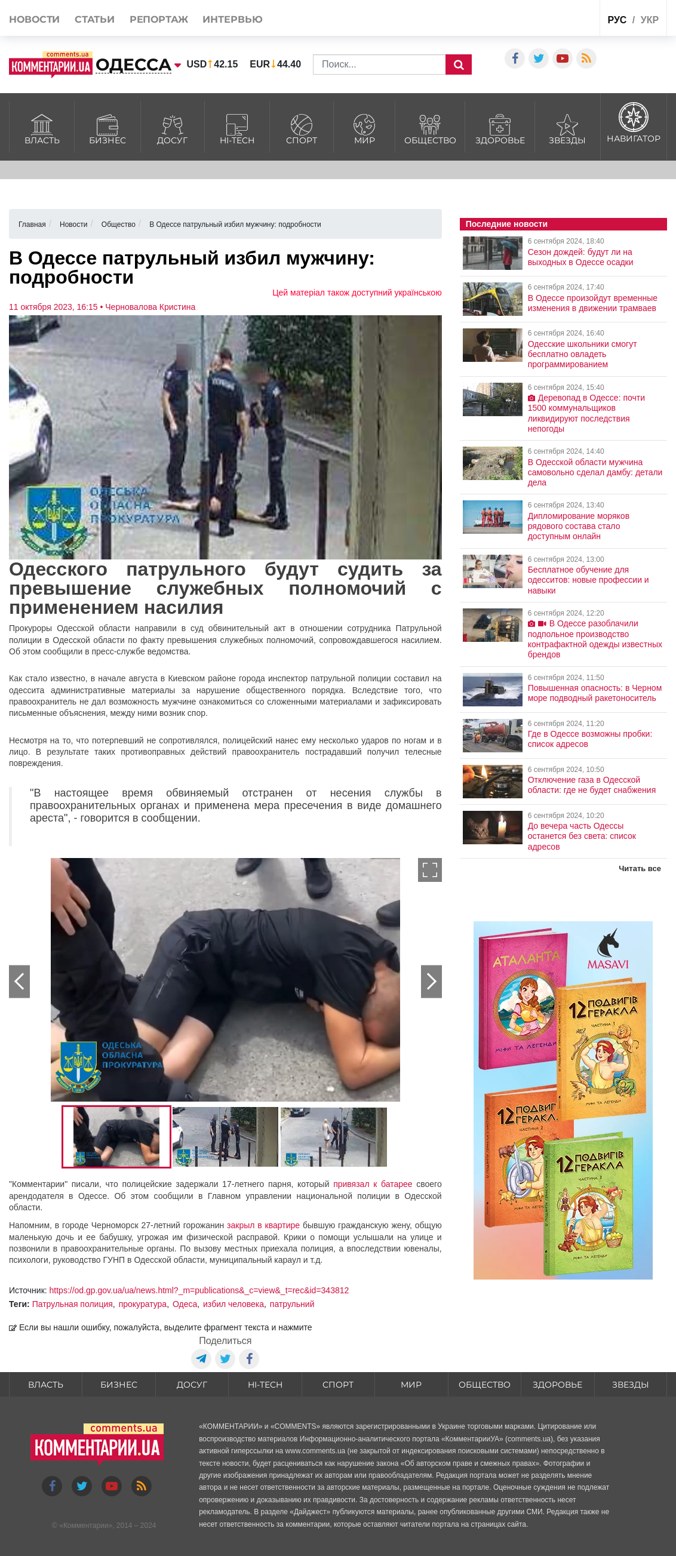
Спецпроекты (551, 20)
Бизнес (107, 128)
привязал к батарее (372, 1184)
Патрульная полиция (72, 1304)
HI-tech (237, 128)
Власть (42, 128)
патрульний (292, 1304)
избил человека (233, 1304)
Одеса (185, 1304)
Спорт (301, 128)
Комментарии (86, 1525)
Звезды (567, 128)
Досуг (172, 128)
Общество (430, 128)
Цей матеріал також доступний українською (357, 292)
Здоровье (499, 128)
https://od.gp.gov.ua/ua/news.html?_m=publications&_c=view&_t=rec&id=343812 (199, 1290)
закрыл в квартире (263, 1225)
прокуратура (143, 1304)
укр (650, 20)
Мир (364, 128)
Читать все (640, 868)
